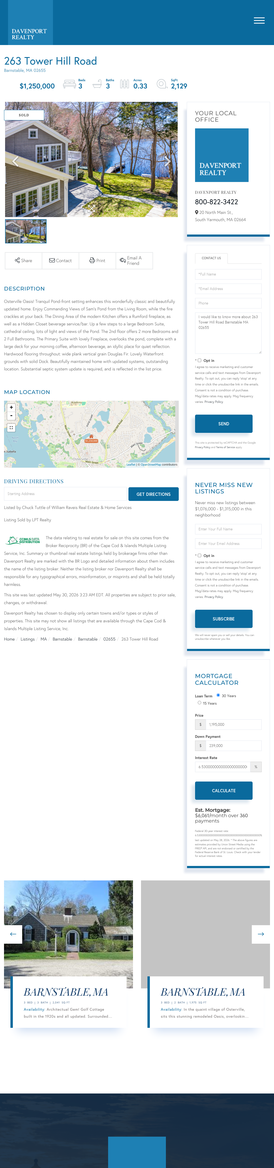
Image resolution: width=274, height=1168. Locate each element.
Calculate (224, 790)
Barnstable (62, 639)
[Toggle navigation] (259, 19)
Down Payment (208, 736)
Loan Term (203, 695)
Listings (28, 639)
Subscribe (224, 619)
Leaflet (131, 465)
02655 (110, 639)
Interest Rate (206, 757)
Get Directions (153, 494)
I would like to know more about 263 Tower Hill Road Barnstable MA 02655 (228, 333)
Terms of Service (225, 447)
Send (223, 423)
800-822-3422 (216, 202)
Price (199, 715)
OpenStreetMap (151, 465)
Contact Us (211, 258)
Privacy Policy (213, 402)
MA (44, 639)
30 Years (226, 695)
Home (9, 639)
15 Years (207, 703)
